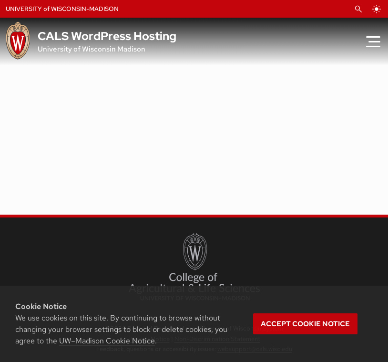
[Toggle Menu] (373, 41)
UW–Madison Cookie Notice (107, 341)
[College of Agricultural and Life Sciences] (194, 266)
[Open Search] (358, 9)
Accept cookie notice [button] (305, 324)
